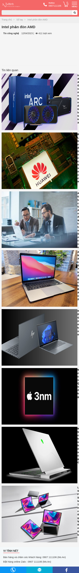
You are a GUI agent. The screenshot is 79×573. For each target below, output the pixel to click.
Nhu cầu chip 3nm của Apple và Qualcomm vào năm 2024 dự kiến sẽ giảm (39, 397)
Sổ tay (20, 19)
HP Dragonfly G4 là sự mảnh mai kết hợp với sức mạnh (39, 338)
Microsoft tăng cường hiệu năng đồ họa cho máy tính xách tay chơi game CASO (39, 456)
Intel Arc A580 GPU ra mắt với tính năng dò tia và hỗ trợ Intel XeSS (39, 103)
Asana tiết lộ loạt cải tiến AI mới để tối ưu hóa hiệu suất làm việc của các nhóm (39, 220)
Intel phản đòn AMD (38, 19)
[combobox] (39, 12)
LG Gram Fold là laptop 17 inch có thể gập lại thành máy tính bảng (39, 515)
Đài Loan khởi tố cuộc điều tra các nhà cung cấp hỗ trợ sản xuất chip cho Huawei (39, 162)
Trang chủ (7, 19)
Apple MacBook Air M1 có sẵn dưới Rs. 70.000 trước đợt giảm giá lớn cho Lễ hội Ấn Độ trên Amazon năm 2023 (39, 279)
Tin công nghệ (11, 33)
